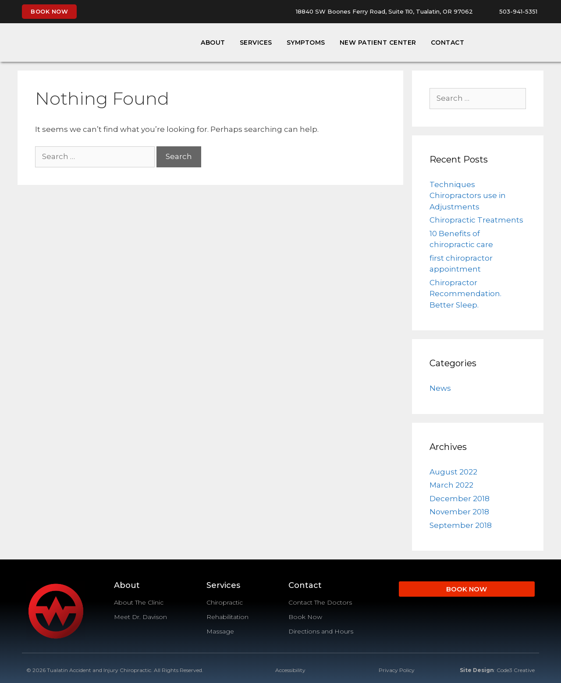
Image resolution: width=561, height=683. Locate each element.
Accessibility (290, 670)
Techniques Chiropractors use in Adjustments (468, 195)
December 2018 (460, 498)
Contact (448, 42)
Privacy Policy (397, 670)
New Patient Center (378, 42)
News (440, 388)
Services (256, 42)
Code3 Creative (516, 670)
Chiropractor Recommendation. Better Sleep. (465, 293)
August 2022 (453, 471)
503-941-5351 (518, 11)
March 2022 (451, 485)
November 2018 (459, 511)
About (213, 42)
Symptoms (306, 42)
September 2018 (461, 525)
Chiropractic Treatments (476, 220)
